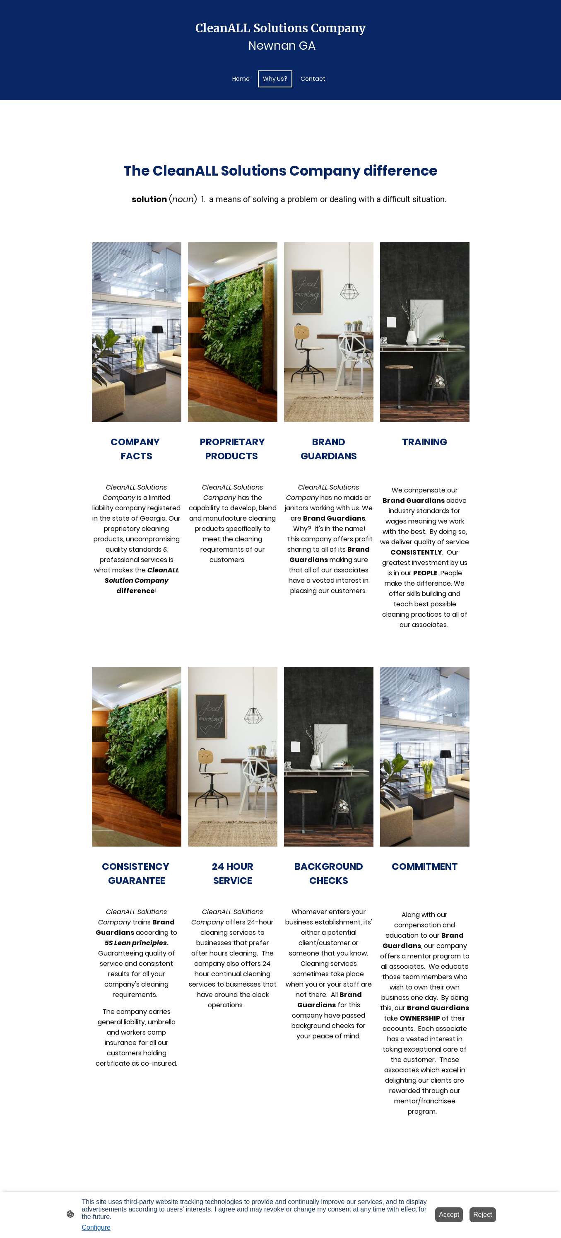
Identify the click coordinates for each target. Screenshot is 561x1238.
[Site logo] (280, 53)
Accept (449, 1214)
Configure (96, 1227)
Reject (482, 1214)
